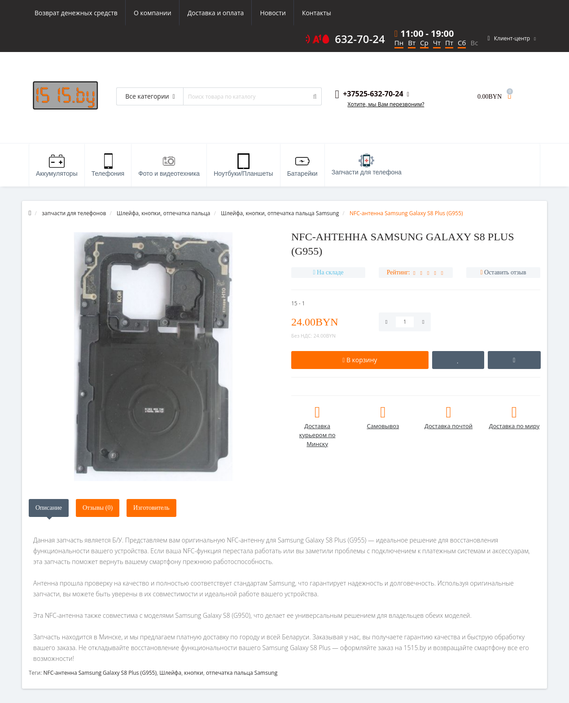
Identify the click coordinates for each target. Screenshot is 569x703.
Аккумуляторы (57, 165)
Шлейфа (170, 673)
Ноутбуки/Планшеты (243, 165)
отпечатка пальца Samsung (241, 673)
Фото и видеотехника (169, 165)
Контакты (316, 13)
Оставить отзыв (505, 272)
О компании (152, 13)
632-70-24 (360, 39)
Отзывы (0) (98, 507)
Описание (48, 507)
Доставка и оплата (216, 13)
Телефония (108, 165)
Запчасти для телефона (367, 164)
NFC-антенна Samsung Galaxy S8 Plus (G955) (100, 673)
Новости (272, 13)
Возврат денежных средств (76, 13)
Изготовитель (151, 507)
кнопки (193, 673)
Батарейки (302, 165)
